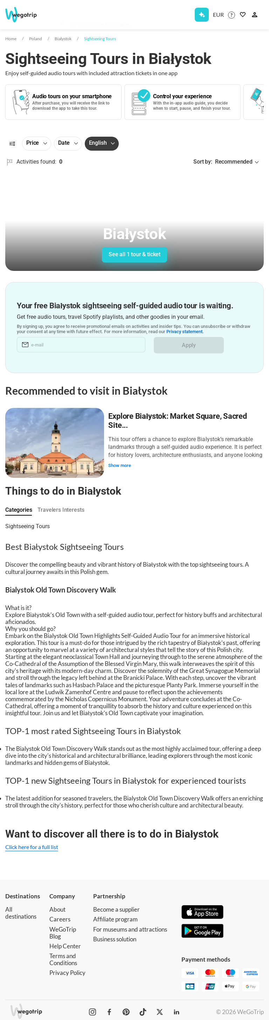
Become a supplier (116, 907)
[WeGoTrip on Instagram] (92, 1009)
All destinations (20, 911)
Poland (35, 38)
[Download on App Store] (202, 910)
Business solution (114, 936)
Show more (121, 464)
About (57, 907)
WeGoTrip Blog (62, 930)
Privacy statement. (185, 332)
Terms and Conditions (63, 957)
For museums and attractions (130, 927)
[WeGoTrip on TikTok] (143, 1009)
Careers (59, 917)
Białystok (63, 38)
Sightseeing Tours (100, 38)
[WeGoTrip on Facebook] (109, 1009)
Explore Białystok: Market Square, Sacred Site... (179, 420)
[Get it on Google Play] (202, 929)
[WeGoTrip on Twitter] (159, 1009)
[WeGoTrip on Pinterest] (126, 1009)
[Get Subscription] (202, 15)
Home (10, 38)
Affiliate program (115, 917)
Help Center (65, 943)
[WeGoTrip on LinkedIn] (176, 1009)
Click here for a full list (31, 844)
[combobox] (124, 16)
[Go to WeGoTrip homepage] (24, 14)
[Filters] (12, 144)
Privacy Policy (67, 970)
